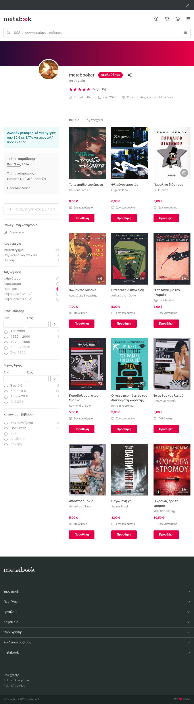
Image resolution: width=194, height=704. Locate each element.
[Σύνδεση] (177, 18)
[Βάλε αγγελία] (156, 18)
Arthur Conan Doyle (123, 295)
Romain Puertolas (122, 405)
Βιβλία (74, 120)
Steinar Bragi (119, 506)
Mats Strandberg (164, 511)
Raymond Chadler (80, 405)
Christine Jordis (78, 190)
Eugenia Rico (119, 190)
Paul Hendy (161, 190)
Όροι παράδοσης (18, 188)
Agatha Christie (163, 300)
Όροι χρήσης (11, 675)
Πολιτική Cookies (14, 685)
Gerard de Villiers (165, 401)
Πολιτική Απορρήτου (16, 680)
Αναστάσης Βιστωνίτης (83, 295)
